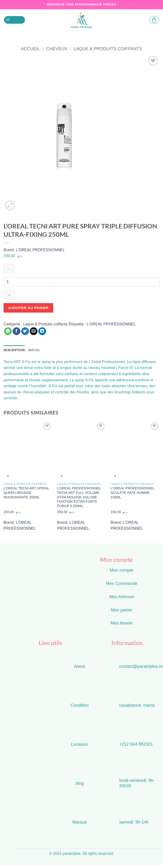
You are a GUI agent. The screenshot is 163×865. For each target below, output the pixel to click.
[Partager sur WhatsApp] (8, 331)
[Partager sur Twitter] (25, 331)
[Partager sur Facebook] (16, 331)
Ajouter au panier (28, 308)
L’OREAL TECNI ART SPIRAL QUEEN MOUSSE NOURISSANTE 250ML (26, 492)
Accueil (30, 48)
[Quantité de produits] (81, 282)
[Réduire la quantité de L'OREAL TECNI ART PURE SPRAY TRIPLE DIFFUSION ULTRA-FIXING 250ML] (9, 268)
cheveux (56, 48)
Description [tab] (14, 350)
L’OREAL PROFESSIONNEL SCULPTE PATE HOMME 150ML (132, 492)
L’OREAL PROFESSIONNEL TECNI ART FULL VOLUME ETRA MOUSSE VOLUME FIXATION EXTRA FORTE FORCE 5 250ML (79, 497)
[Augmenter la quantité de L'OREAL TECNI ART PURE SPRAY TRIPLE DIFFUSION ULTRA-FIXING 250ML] (9, 295)
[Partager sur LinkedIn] (42, 331)
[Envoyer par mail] (34, 331)
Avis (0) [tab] (34, 350)
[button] (14, 20)
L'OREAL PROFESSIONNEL (40, 250)
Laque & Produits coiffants (108, 48)
